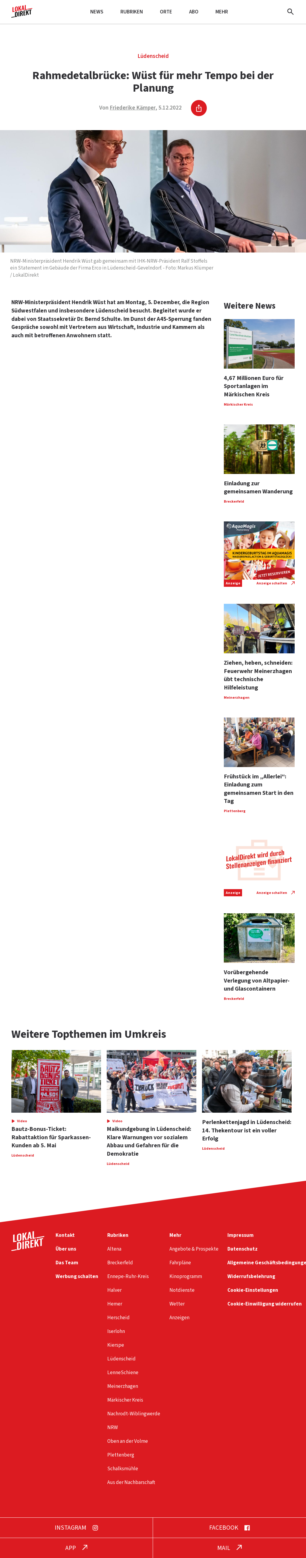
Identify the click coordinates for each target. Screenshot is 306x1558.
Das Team (67, 1262)
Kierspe (115, 1345)
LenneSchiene (122, 1372)
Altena (114, 1249)
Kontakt (65, 1235)
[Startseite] (21, 15)
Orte (166, 12)
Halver (114, 1290)
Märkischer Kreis (125, 1400)
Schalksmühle (122, 1468)
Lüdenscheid (153, 56)
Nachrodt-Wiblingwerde (133, 1413)
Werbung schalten (77, 1276)
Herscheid (118, 1317)
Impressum (240, 1235)
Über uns (66, 1249)
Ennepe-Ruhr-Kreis (128, 1276)
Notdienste (182, 1290)
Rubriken (131, 12)
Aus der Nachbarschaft (131, 1482)
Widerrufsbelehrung (251, 1276)
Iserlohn (116, 1331)
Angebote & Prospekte (193, 1249)
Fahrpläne (180, 1262)
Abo (193, 12)
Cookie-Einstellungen (252, 1290)
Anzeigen (179, 1317)
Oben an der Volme (127, 1441)
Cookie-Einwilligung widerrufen (264, 1304)
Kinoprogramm (185, 1276)
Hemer (114, 1304)
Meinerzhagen (122, 1386)
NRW (112, 1427)
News (96, 12)
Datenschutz (242, 1249)
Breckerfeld (120, 1262)
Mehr (221, 12)
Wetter (177, 1304)
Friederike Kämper (132, 108)
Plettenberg (120, 1455)
